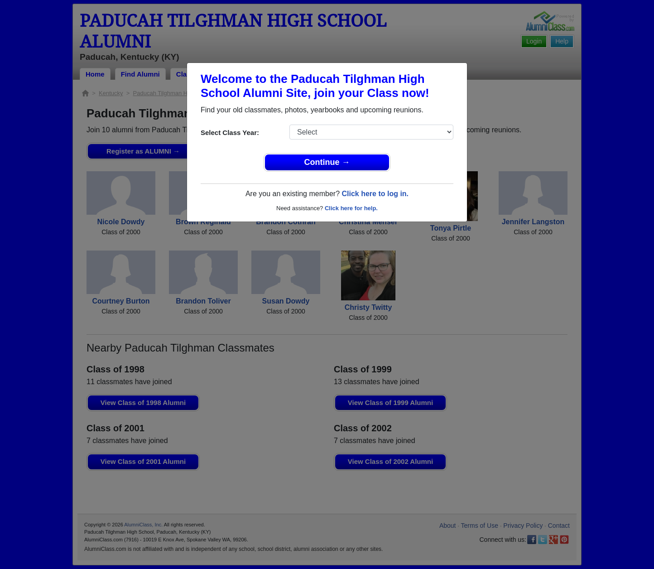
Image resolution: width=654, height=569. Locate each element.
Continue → (327, 162)
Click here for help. (351, 208)
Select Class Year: (230, 132)
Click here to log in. (375, 194)
